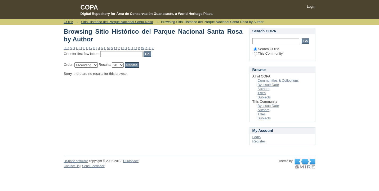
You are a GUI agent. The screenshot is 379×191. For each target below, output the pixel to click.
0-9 (66, 48)
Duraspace (131, 161)
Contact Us (72, 166)
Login (311, 6)
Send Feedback (93, 166)
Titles (262, 93)
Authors (264, 89)
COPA (68, 22)
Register (258, 141)
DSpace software (76, 161)
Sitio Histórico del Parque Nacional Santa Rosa (117, 22)
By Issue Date (268, 85)
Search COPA (266, 49)
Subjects (264, 97)
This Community (268, 53)
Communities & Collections (278, 81)
